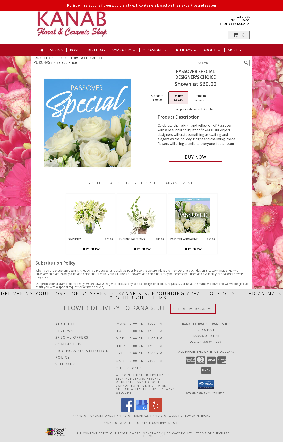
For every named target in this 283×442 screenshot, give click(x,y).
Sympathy (124, 50)
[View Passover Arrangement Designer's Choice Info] (192, 216)
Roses (75, 50)
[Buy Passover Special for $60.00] (196, 157)
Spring (56, 50)
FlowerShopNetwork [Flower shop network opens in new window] (144, 433)
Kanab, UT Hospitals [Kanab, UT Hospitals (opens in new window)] (133, 415)
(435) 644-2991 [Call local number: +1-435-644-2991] (239, 24)
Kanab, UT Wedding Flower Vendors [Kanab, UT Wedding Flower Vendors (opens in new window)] (181, 415)
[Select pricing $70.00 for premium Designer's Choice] (200, 98)
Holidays (186, 50)
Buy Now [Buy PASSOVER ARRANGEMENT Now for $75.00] (192, 249)
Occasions (155, 50)
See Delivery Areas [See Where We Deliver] (193, 308)
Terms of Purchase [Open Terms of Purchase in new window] (212, 433)
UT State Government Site (158, 422)
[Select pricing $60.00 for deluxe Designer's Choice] (178, 98)
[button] (239, 35)
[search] (246, 62)
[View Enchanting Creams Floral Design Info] (141, 215)
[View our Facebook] (127, 410)
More (235, 50)
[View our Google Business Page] (141, 410)
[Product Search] (220, 63)
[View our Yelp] (155, 410)
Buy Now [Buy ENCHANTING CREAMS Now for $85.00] (141, 249)
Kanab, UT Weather (119, 422)
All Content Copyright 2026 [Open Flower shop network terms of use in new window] (101, 433)
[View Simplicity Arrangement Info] (90, 216)
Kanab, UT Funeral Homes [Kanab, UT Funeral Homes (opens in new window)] (93, 415)
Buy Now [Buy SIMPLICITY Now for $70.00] (90, 249)
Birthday (96, 50)
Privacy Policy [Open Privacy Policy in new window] (179, 433)
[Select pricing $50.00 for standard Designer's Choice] (157, 98)
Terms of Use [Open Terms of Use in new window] (154, 435)
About (212, 50)
